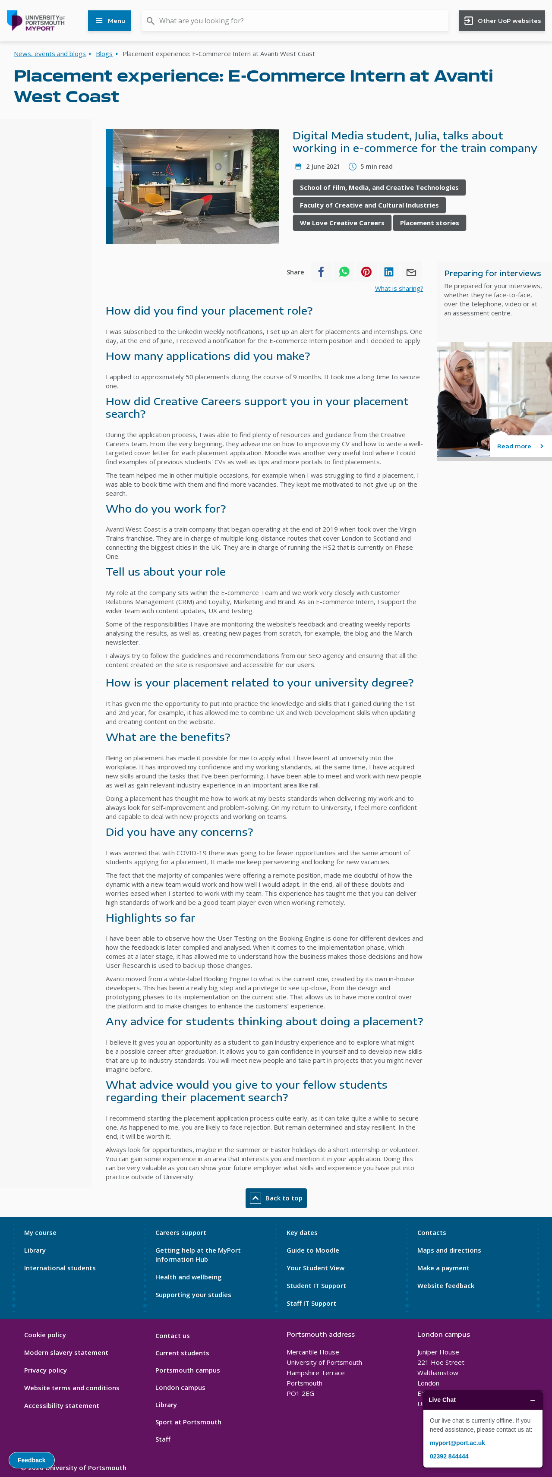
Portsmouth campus (187, 1370)
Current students (182, 1352)
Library (35, 1250)
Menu (109, 21)
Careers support (180, 1232)
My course (40, 1232)
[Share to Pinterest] (366, 271)
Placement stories (429, 222)
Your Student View (315, 1267)
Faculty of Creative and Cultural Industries (369, 205)
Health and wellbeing (188, 1276)
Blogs (104, 53)
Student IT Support (316, 1285)
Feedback (32, 1460)
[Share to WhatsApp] (344, 271)
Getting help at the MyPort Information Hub (198, 1254)
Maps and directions (449, 1250)
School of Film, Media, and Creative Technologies (379, 187)
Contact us (172, 1335)
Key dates (302, 1232)
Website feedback (445, 1285)
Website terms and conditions (72, 1387)
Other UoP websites (502, 20)
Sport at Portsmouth (188, 1421)
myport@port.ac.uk (457, 1442)
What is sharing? (399, 288)
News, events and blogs (50, 53)
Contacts (431, 1232)
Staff (162, 1439)
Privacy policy (45, 1370)
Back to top (276, 1198)
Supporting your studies (193, 1294)
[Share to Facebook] (321, 271)
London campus (180, 1387)
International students (60, 1267)
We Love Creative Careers (342, 222)
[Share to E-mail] (411, 271)
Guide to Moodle (313, 1250)
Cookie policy (45, 1334)
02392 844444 (449, 1456)
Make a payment (443, 1267)
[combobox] (295, 20)
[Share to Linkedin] (389, 271)
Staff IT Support (311, 1303)
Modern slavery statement (66, 1352)
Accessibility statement (61, 1405)
